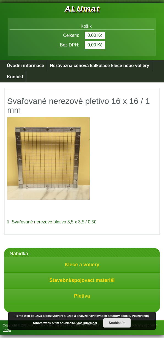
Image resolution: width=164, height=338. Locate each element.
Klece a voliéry (82, 264)
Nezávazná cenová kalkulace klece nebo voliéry (99, 65)
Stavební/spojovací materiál (81, 280)
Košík (82, 26)
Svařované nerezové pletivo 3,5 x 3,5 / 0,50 (54, 222)
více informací (86, 323)
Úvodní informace (25, 65)
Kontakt (15, 76)
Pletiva (82, 296)
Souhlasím (117, 323)
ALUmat (81, 8)
